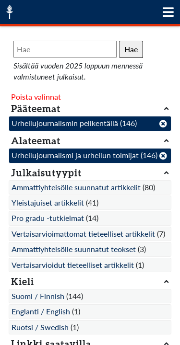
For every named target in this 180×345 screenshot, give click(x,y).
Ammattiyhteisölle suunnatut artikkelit (76, 187)
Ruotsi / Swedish (40, 327)
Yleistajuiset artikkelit (48, 202)
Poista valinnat (36, 96)
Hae (131, 49)
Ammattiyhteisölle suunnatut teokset (74, 248)
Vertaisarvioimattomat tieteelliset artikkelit (83, 233)
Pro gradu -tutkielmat (48, 217)
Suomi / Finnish (38, 295)
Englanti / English (41, 311)
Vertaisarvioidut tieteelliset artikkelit (73, 264)
